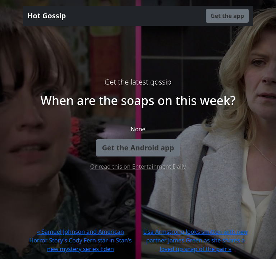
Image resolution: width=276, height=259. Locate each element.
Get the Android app (138, 148)
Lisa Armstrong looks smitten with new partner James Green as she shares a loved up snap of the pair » (195, 240)
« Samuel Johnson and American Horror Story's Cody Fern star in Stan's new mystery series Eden (80, 240)
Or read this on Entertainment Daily (138, 167)
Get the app (227, 16)
